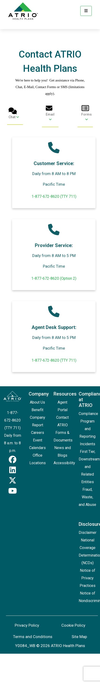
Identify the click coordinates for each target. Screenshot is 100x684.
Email (50, 113)
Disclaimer (87, 532)
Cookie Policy (73, 625)
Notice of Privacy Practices (87, 578)
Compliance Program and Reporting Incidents (88, 428)
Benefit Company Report (37, 417)
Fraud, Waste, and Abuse (87, 497)
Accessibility (64, 463)
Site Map (79, 636)
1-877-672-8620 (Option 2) (53, 278)
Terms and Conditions (32, 636)
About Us (37, 402)
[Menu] (86, 11)
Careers (37, 432)
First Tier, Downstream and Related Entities (89, 466)
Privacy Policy (27, 625)
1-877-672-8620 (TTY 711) (54, 196)
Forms (86, 113)
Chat (14, 113)
